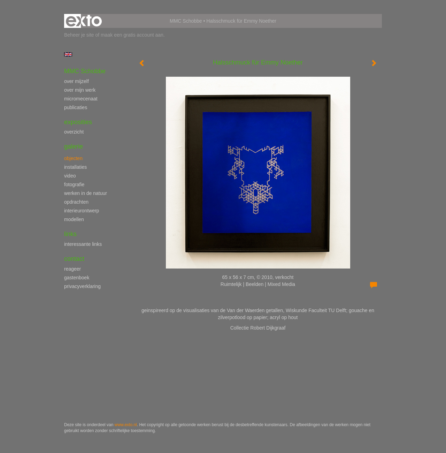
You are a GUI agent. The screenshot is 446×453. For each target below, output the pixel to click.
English (68, 54)
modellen (74, 219)
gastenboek (76, 277)
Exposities (78, 122)
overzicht (74, 132)
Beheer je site (79, 35)
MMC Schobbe (186, 21)
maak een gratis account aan (132, 35)
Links (70, 234)
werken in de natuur (85, 193)
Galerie (73, 146)
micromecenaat (81, 98)
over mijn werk (79, 90)
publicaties (75, 107)
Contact (74, 258)
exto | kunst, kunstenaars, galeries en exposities (83, 21)
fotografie (74, 184)
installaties (75, 167)
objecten (73, 158)
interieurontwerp (81, 210)
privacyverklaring (82, 286)
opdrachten (76, 202)
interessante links (83, 244)
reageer (72, 269)
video (70, 176)
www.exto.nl (126, 424)
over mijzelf (76, 81)
